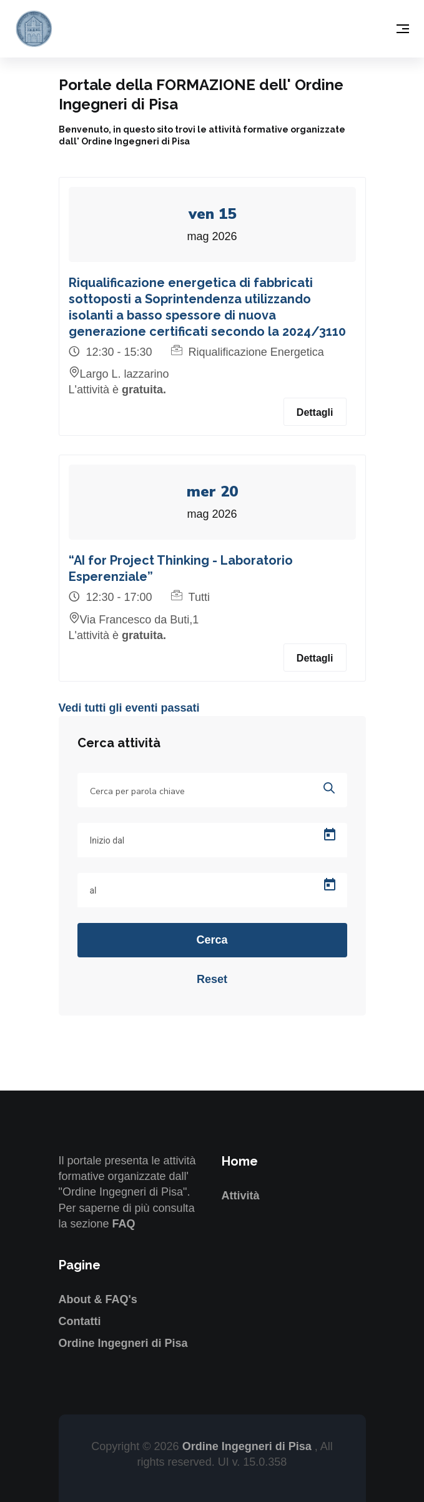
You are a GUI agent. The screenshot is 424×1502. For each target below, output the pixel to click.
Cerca (211, 940)
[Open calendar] (329, 834)
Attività (241, 1195)
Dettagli (315, 412)
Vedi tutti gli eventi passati (129, 708)
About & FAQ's (98, 1299)
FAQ (124, 1223)
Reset (212, 979)
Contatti (80, 1321)
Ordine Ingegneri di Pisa (123, 1343)
